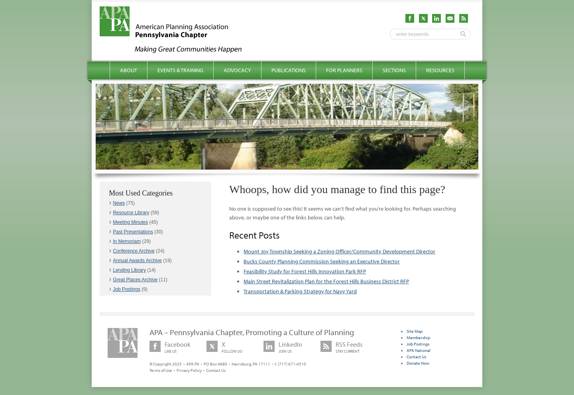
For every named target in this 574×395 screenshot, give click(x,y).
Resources (440, 70)
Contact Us (216, 370)
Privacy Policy (189, 370)
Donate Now (418, 363)
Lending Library (129, 270)
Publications (288, 70)
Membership (418, 337)
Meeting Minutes (130, 222)
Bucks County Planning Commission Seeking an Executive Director (322, 261)
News (119, 203)
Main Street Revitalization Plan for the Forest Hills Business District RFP (326, 281)
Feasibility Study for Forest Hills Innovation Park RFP (305, 271)
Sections (394, 70)
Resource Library (131, 212)
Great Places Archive (135, 279)
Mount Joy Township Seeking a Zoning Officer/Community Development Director (339, 251)
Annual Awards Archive (137, 260)
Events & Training (180, 70)
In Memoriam (127, 241)
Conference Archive (134, 251)
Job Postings (126, 289)
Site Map (415, 331)
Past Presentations (133, 232)
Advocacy (237, 70)
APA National (419, 350)
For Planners (344, 70)
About (128, 70)
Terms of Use (160, 370)
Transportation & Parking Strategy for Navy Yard (300, 291)
